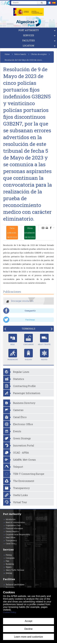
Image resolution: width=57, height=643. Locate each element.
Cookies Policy (9, 612)
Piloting (9, 555)
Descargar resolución (22, 300)
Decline (28, 629)
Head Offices (11, 537)
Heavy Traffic (44, 339)
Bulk (13, 339)
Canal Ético (10, 543)
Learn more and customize (28, 636)
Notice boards (20, 54)
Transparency (11, 540)
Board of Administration (15, 522)
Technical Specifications (15, 584)
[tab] (28, 329)
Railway (28, 354)
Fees (7, 561)
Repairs (9, 567)
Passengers (13, 354)
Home (7, 54)
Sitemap (9, 573)
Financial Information (14, 528)
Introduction (11, 519)
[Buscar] (41, 2)
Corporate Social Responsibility (18, 534)
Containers (28, 339)
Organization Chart (13, 525)
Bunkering (10, 564)
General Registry (12, 531)
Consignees (10, 558)
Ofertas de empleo (39, 54)
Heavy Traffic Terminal (15, 570)
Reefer (44, 354)
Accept (28, 621)
